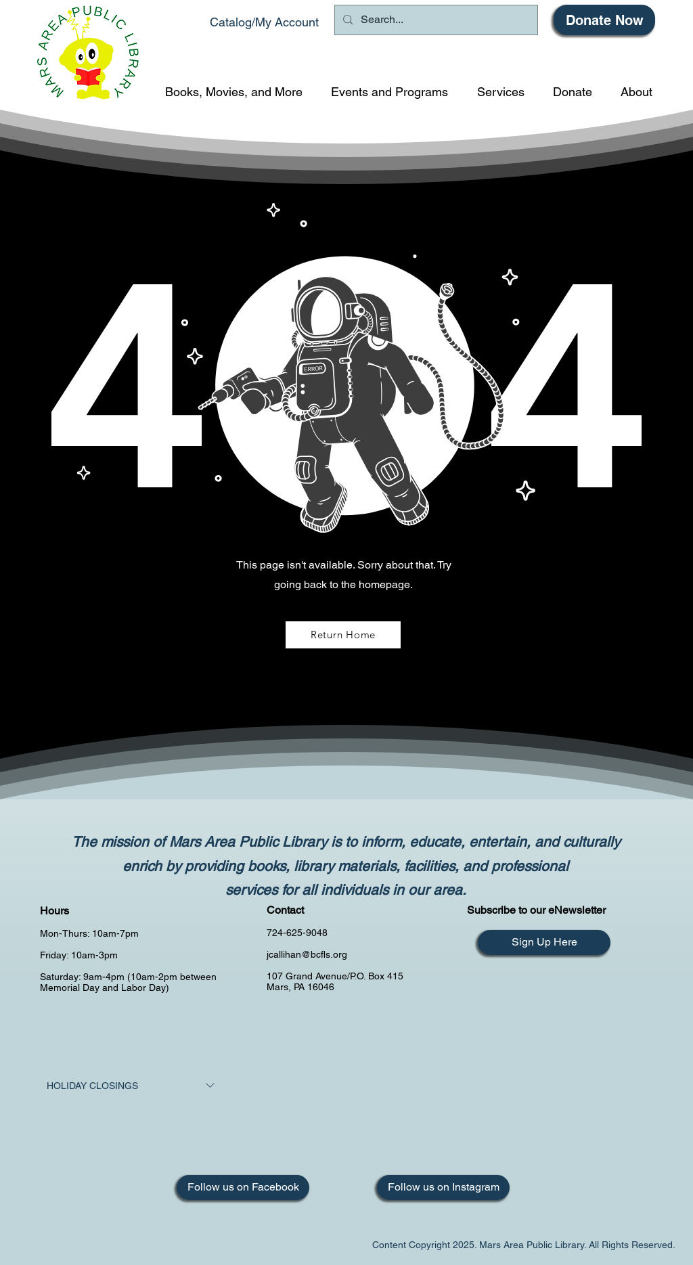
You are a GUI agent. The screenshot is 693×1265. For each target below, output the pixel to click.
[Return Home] (343, 634)
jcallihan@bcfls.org (307, 954)
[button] (234, 92)
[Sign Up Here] (544, 942)
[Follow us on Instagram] (443, 1187)
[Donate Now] (604, 20)
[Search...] (435, 20)
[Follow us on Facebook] (243, 1187)
